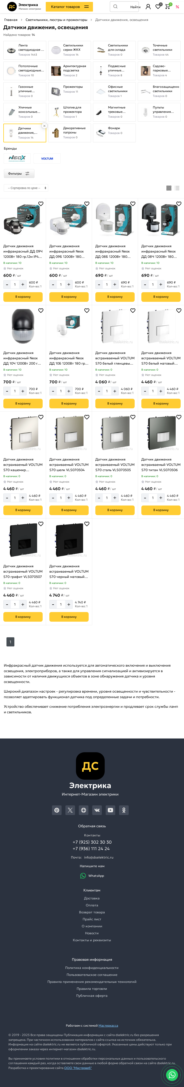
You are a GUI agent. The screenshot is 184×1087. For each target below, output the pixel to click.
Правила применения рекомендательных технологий (92, 982)
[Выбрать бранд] (17, 158)
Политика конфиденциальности (92, 968)
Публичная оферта (92, 995)
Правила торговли (92, 988)
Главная (10, 20)
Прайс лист (92, 919)
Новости (92, 933)
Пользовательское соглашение (92, 975)
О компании (92, 926)
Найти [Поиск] (134, 7)
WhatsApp (92, 876)
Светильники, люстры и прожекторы (56, 20)
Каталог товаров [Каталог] (65, 6)
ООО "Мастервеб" (78, 1068)
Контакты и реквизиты (92, 940)
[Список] (177, 188)
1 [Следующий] (10, 641)
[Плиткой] (169, 188)
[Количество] (15, 284)
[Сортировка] (26, 188)
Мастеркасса (108, 1026)
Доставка (92, 898)
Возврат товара (92, 912)
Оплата (92, 905)
